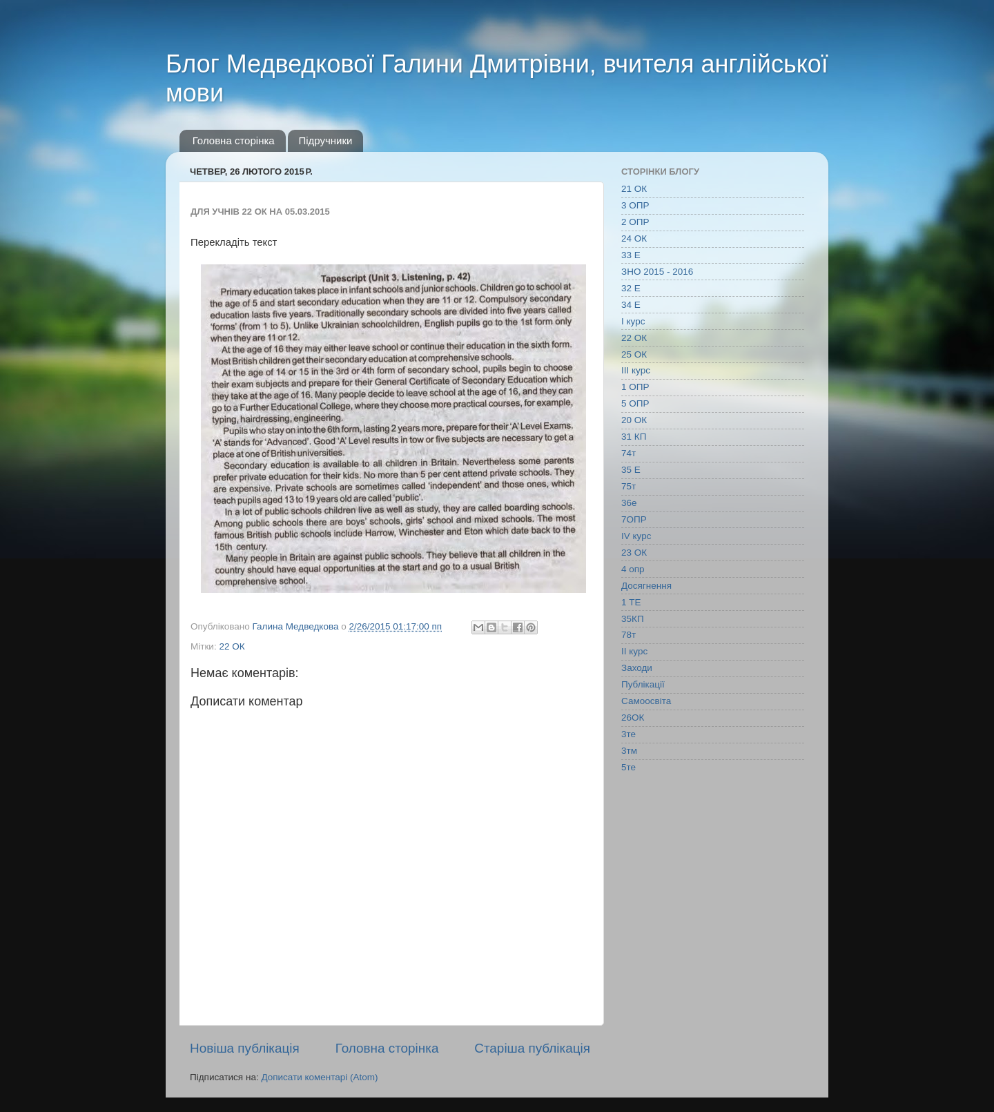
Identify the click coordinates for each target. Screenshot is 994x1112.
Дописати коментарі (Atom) (319, 1077)
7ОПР (634, 519)
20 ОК (634, 420)
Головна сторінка (234, 140)
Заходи (636, 668)
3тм (629, 750)
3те (628, 734)
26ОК (632, 717)
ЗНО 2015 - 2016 (657, 271)
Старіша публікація (532, 1048)
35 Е (631, 470)
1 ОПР (635, 387)
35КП (632, 619)
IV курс (636, 536)
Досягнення (646, 586)
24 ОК (634, 238)
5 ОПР (635, 403)
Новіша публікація (245, 1048)
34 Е (631, 305)
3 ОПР (635, 205)
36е (629, 503)
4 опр (633, 569)
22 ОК (231, 646)
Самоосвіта (646, 701)
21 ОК (634, 189)
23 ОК (634, 552)
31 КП (633, 436)
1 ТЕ (631, 602)
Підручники (325, 140)
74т (628, 453)
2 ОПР (635, 222)
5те (628, 767)
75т (628, 486)
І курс (633, 321)
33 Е (631, 255)
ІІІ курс (635, 370)
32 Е (631, 288)
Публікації (643, 684)
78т (628, 635)
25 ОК (634, 354)
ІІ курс (634, 651)
